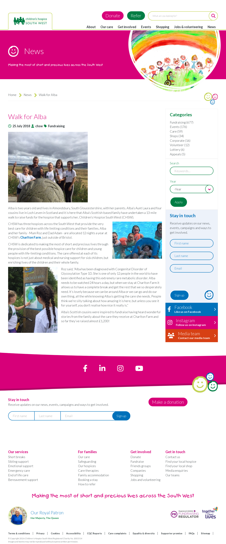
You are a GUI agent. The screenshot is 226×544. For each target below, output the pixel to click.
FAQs (192, 533)
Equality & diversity (144, 533)
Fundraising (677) (181, 122)
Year (173, 181)
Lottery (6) (177, 149)
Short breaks (16, 457)
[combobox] (191, 189)
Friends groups (140, 466)
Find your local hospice (180, 461)
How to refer (87, 484)
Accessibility (73, 533)
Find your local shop (178, 466)
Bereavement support (23, 480)
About (91, 27)
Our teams (172, 475)
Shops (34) (177, 136)
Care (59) (176, 131)
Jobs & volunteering (188, 27)
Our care (106, 27)
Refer (136, 15)
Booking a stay (88, 480)
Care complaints (117, 533)
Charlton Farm (30, 237)
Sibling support (18, 461)
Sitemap (205, 533)
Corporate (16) (180, 140)
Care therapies (88, 470)
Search (174, 163)
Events (146, 27)
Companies (138, 470)
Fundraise (137, 461)
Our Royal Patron (47, 512)
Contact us (172, 457)
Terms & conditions (19, 533)
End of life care (18, 475)
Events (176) (178, 127)
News (212, 27)
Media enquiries (176, 470)
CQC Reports (94, 533)
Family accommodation (93, 475)
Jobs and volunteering (145, 480)
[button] (85, 167)
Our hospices (87, 466)
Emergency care (19, 470)
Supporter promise (171, 533)
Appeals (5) (177, 154)
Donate (112, 15)
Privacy (40, 533)
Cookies (55, 533)
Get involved (127, 27)
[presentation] (191, 282)
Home (12, 95)
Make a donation (168, 402)
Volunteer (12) (179, 145)
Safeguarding (87, 461)
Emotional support (20, 466)
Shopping (162, 27)
